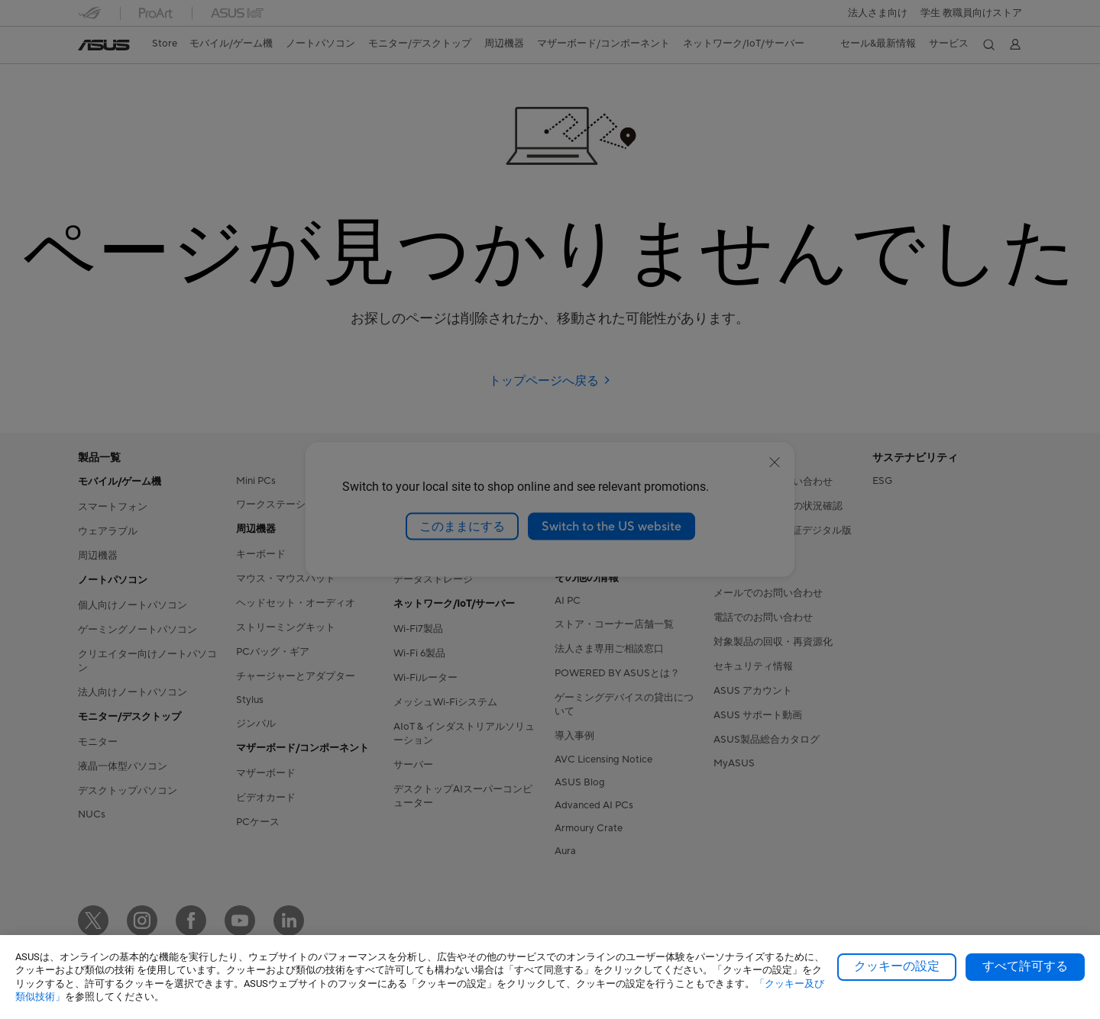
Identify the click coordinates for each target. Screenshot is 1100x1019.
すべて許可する (1025, 966)
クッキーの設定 (897, 966)
